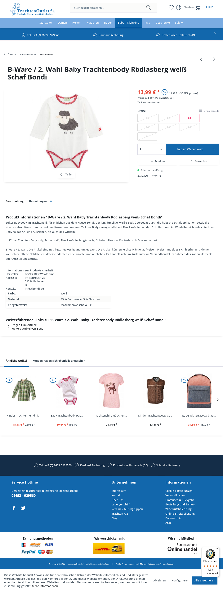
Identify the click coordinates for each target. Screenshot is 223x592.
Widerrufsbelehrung (178, 509)
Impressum (119, 491)
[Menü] (217, 549)
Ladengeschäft (121, 504)
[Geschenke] (162, 22)
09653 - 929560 (23, 495)
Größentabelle (209, 110)
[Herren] (77, 22)
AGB (168, 523)
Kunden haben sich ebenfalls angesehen (59, 360)
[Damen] (62, 22)
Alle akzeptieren (204, 580)
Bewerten (198, 161)
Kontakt (117, 495)
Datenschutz (173, 518)
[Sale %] (179, 22)
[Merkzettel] (171, 7)
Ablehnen (159, 580)
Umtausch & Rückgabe (179, 500)
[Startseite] (45, 22)
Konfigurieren (180, 580)
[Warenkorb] (204, 7)
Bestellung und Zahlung (180, 504)
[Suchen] (148, 7)
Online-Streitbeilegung (180, 513)
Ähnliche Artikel (16, 360)
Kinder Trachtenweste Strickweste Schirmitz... (156, 415)
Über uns (117, 500)
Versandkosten (151, 102)
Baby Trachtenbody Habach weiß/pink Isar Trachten (69, 415)
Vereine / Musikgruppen (127, 509)
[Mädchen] (92, 22)
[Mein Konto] (185, 7)
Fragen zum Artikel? (21, 325)
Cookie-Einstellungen (179, 491)
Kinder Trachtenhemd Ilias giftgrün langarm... (25, 415)
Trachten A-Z (120, 513)
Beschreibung (15, 201)
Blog (114, 518)
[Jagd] (147, 22)
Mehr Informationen (45, 586)
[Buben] (108, 22)
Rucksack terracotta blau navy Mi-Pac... (200, 415)
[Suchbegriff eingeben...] (113, 7)
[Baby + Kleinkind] (128, 22)
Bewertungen (41, 201)
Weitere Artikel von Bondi (25, 328)
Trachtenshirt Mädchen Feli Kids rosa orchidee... (112, 415)
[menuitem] (113, 7)
